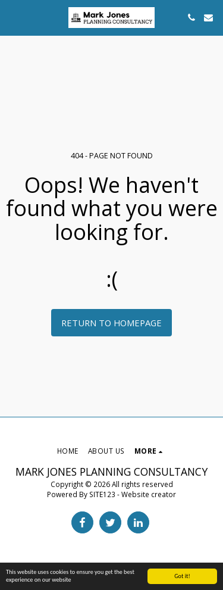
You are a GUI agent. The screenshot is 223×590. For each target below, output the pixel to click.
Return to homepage (111, 323)
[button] (13, 17)
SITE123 (102, 494)
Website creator (148, 494)
